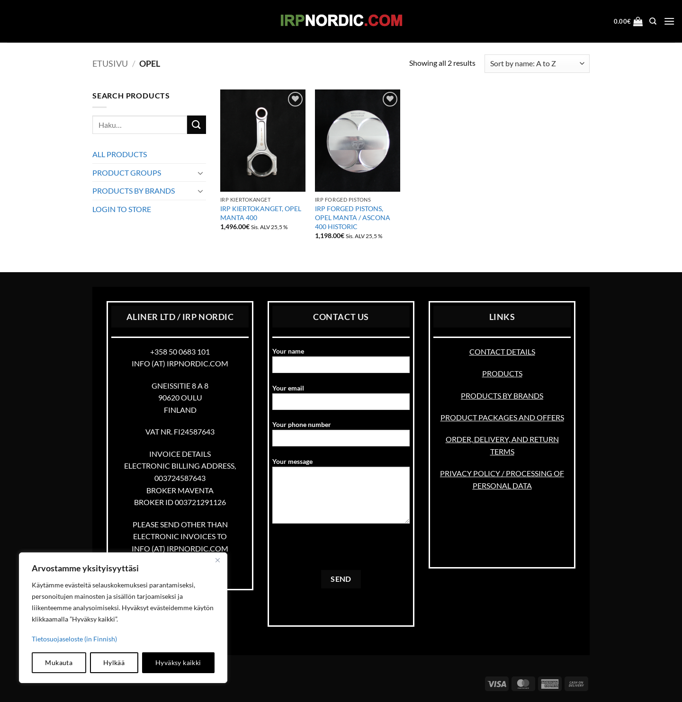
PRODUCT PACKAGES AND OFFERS (502, 417)
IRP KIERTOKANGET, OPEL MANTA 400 (260, 213)
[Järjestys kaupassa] (537, 63)
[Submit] (196, 125)
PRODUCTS (502, 373)
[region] (123, 617)
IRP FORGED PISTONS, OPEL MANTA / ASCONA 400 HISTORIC (352, 217)
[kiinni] (217, 560)
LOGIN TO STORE (121, 208)
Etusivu (110, 63)
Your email (341, 400)
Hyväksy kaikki (178, 662)
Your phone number (341, 436)
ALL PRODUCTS (119, 154)
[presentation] (344, 551)
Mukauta (58, 662)
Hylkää (114, 662)
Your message (341, 493)
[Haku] (652, 21)
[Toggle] (200, 172)
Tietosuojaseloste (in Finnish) (74, 639)
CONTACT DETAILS (502, 351)
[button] (628, 21)
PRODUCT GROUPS (126, 172)
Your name (341, 363)
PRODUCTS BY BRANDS (133, 190)
